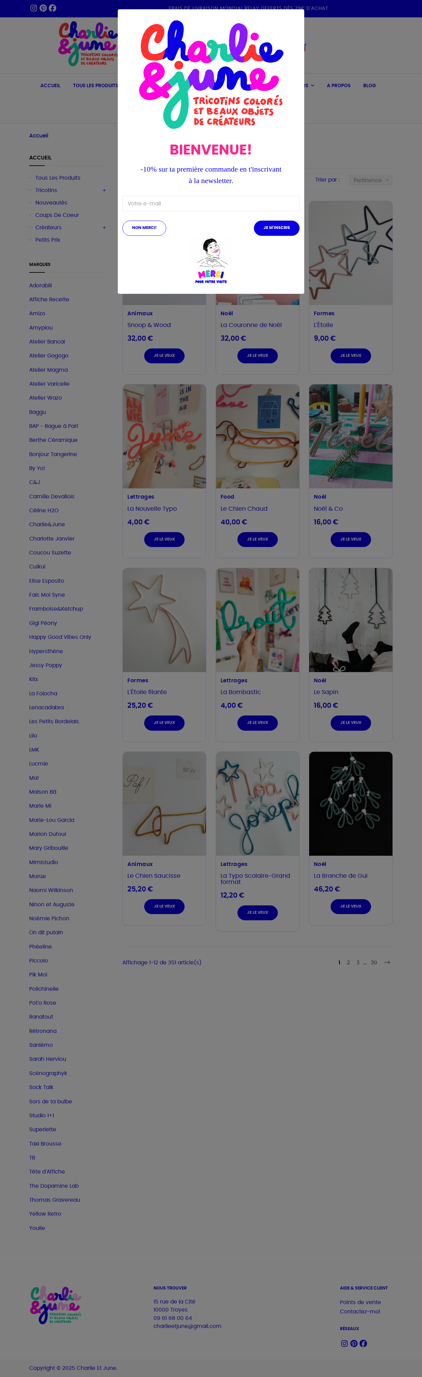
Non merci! (144, 228)
